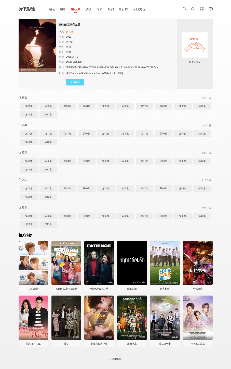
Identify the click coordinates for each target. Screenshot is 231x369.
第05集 (106, 106)
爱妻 (66, 343)
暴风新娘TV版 (33, 343)
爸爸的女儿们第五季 (66, 288)
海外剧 (69, 41)
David (69, 61)
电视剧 (75, 9)
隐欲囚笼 (132, 288)
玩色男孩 (197, 288)
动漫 (88, 9)
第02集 (48, 106)
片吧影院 (27, 9)
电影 (63, 9)
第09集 (183, 106)
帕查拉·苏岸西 (88, 67)
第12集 (48, 114)
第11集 (29, 114)
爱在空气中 (165, 343)
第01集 (29, 106)
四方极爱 (165, 288)
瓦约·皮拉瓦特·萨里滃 (126, 67)
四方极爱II (33, 288)
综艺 (100, 9)
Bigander (77, 61)
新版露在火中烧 (99, 343)
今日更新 (139, 9)
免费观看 (75, 82)
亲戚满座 (132, 343)
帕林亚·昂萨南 (145, 67)
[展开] (120, 73)
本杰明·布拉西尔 (105, 67)
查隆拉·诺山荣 (73, 67)
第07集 (144, 106)
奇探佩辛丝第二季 (99, 288)
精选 (52, 9)
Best (156, 67)
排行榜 (123, 9)
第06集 (125, 106)
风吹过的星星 (198, 343)
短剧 (111, 9)
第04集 (86, 106)
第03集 (67, 106)
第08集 (163, 106)
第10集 (202, 106)
